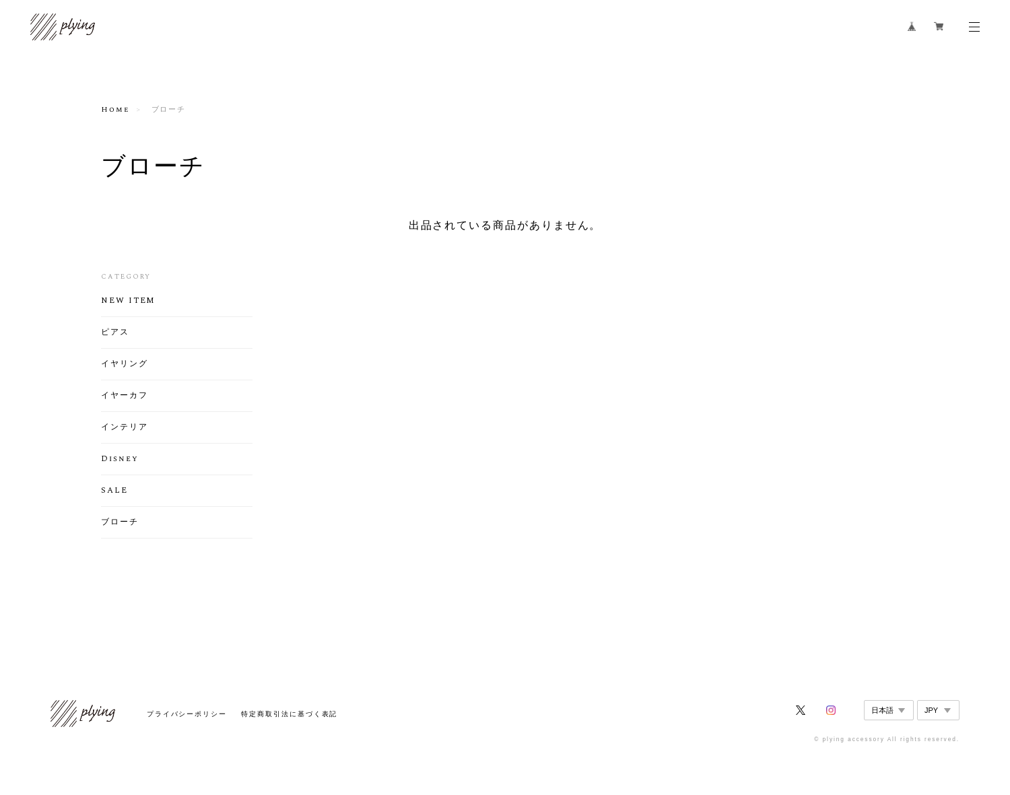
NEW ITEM (128, 301)
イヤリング (124, 364)
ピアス (115, 332)
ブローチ (120, 522)
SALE (114, 490)
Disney (120, 459)
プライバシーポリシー (187, 714)
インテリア (124, 427)
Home (115, 109)
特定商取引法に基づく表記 (289, 714)
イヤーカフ (124, 395)
